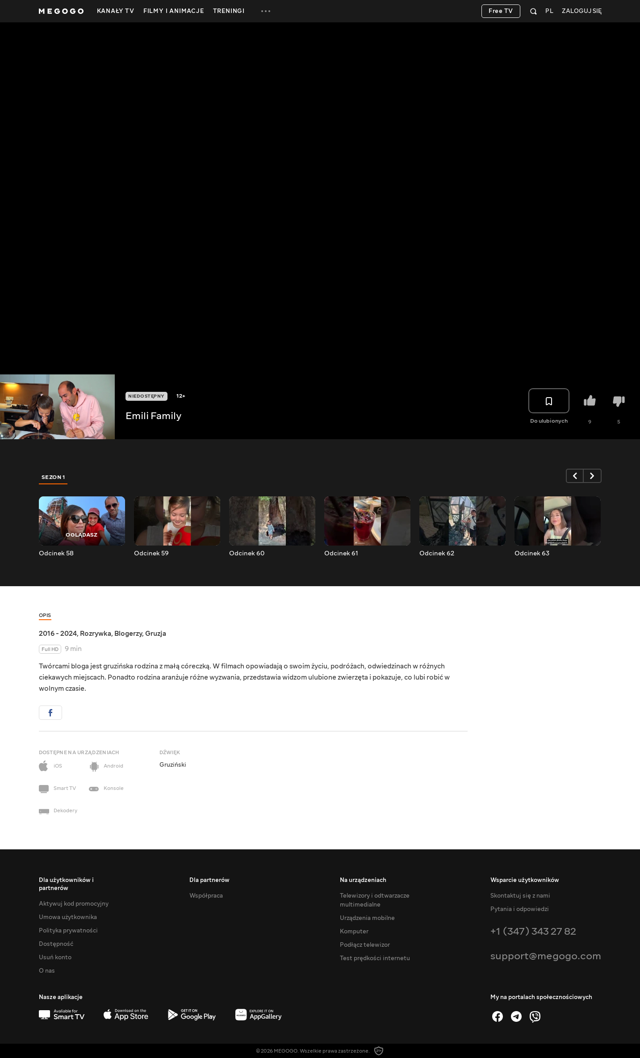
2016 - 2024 (58, 633)
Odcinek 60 (246, 554)
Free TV (501, 11)
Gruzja (155, 633)
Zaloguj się (582, 11)
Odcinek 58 (56, 554)
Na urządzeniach (363, 880)
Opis (45, 615)
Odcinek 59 (151, 554)
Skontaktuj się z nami (520, 896)
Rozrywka (95, 633)
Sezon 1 (54, 477)
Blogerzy (128, 633)
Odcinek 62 (436, 554)
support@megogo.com (545, 956)
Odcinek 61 (341, 554)
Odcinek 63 (532, 554)
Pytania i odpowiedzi (519, 909)
